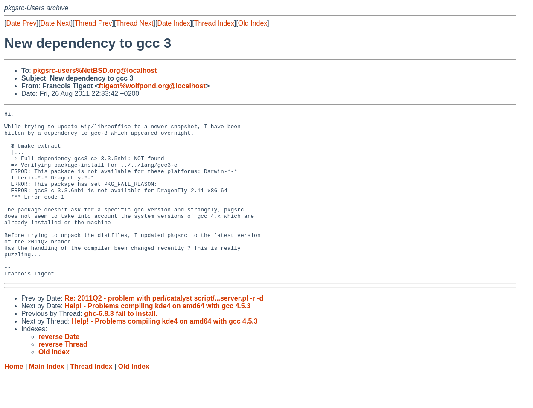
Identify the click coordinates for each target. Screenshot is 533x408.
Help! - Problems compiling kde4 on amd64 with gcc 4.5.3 (157, 339)
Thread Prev (93, 23)
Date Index (173, 23)
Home (13, 399)
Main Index (46, 399)
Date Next (55, 23)
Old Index (252, 23)
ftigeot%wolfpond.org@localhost (152, 86)
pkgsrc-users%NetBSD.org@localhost (95, 70)
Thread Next (134, 23)
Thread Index (214, 23)
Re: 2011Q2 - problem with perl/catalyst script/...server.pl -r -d (163, 331)
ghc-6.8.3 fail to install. (120, 346)
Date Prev (21, 23)
